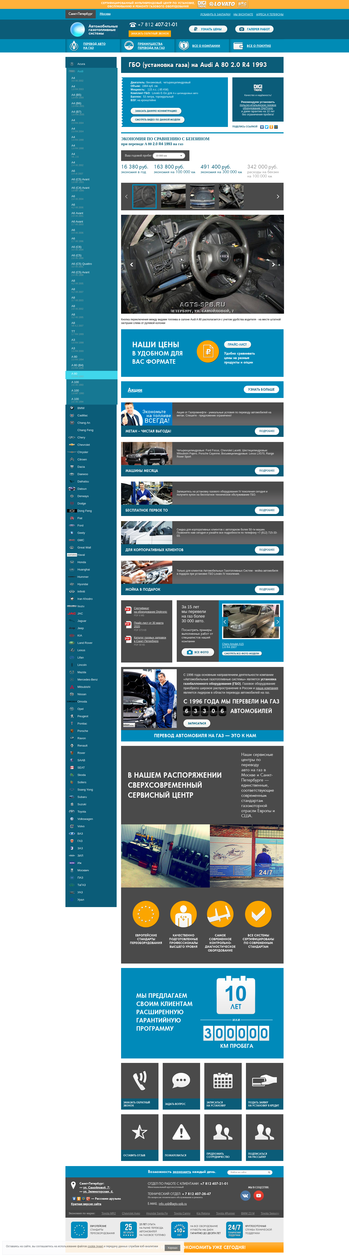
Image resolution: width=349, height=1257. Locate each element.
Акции (135, 389)
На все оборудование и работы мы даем (205, 1230)
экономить (182, 1171)
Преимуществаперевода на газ (151, 46)
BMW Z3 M (247, 1213)
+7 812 (158, 25)
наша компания (267, 688)
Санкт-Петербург (81, 14)
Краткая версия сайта (86, 1204)
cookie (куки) (95, 1246)
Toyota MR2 (108, 1213)
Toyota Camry (182, 1213)
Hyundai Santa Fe (157, 1213)
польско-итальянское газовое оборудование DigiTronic (258, 107)
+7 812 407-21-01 (214, 1183)
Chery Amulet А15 (233, 644)
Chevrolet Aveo (131, 1213)
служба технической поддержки (258, 1230)
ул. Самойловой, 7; (96, 1187)
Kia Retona (203, 1213)
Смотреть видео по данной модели (157, 119)
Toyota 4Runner (225, 1213)
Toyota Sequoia (270, 1213)
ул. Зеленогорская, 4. (98, 1191)
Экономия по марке (81, 1213)
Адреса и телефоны (270, 14)
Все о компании (206, 46)
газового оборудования (169, 6)
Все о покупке (259, 46)
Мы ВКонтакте (243, 14)
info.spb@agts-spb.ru (173, 1204)
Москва (105, 14)
